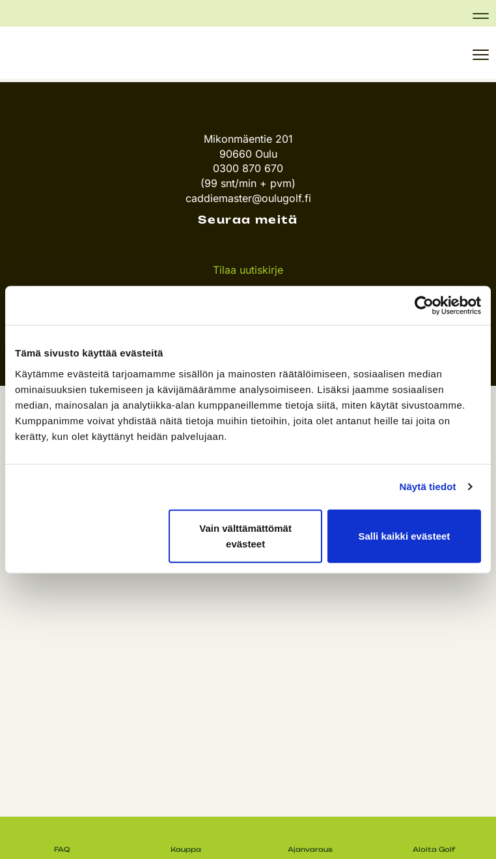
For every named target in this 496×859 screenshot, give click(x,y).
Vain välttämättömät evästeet (245, 535)
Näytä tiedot (428, 486)
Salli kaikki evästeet (404, 535)
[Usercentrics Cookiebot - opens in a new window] (424, 305)
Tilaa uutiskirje (248, 269)
